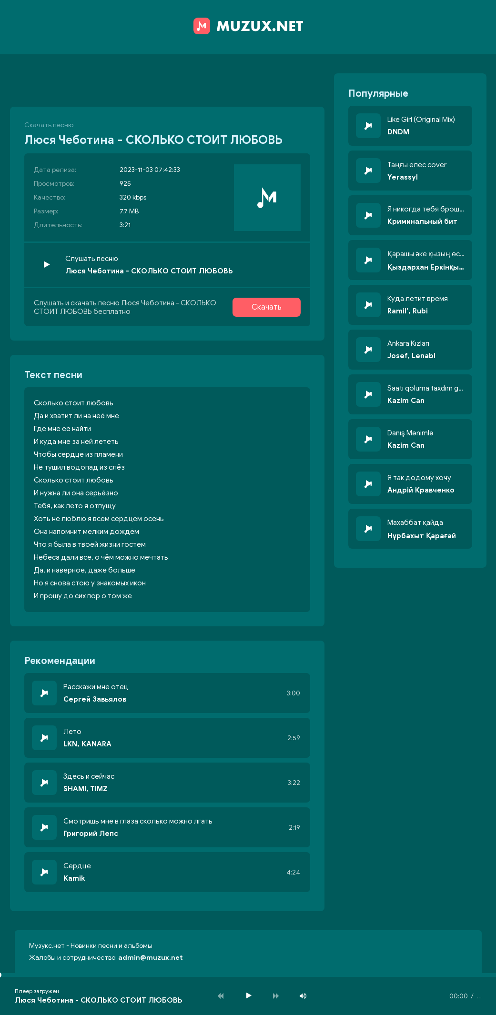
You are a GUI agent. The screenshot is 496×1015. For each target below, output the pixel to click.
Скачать (267, 307)
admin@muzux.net (150, 958)
